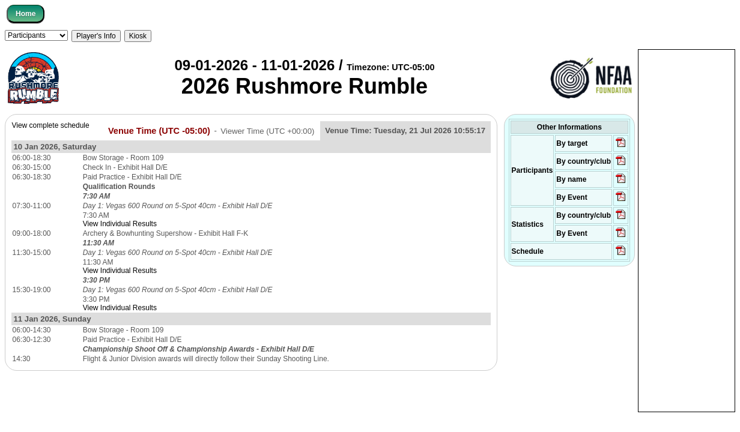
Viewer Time (267, 130)
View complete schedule (50, 125)
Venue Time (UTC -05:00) (159, 130)
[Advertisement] (686, 230)
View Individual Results (120, 224)
